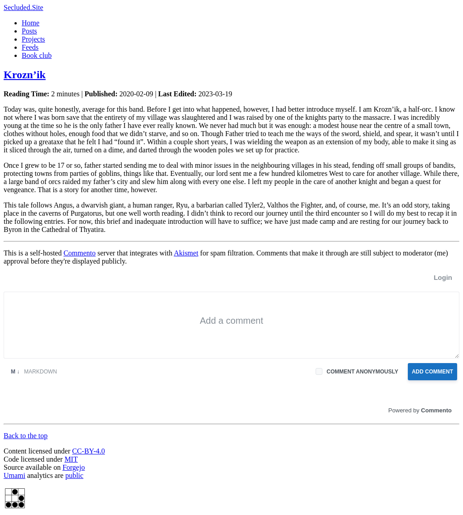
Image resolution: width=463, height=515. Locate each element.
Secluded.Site (23, 7)
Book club (37, 55)
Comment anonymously (362, 372)
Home (30, 23)
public (74, 475)
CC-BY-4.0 (88, 451)
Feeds (30, 47)
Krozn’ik (25, 74)
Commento (79, 253)
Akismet (186, 253)
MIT (71, 459)
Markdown (34, 372)
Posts (29, 31)
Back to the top (25, 435)
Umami (14, 475)
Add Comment (432, 372)
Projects (33, 39)
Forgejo (73, 467)
